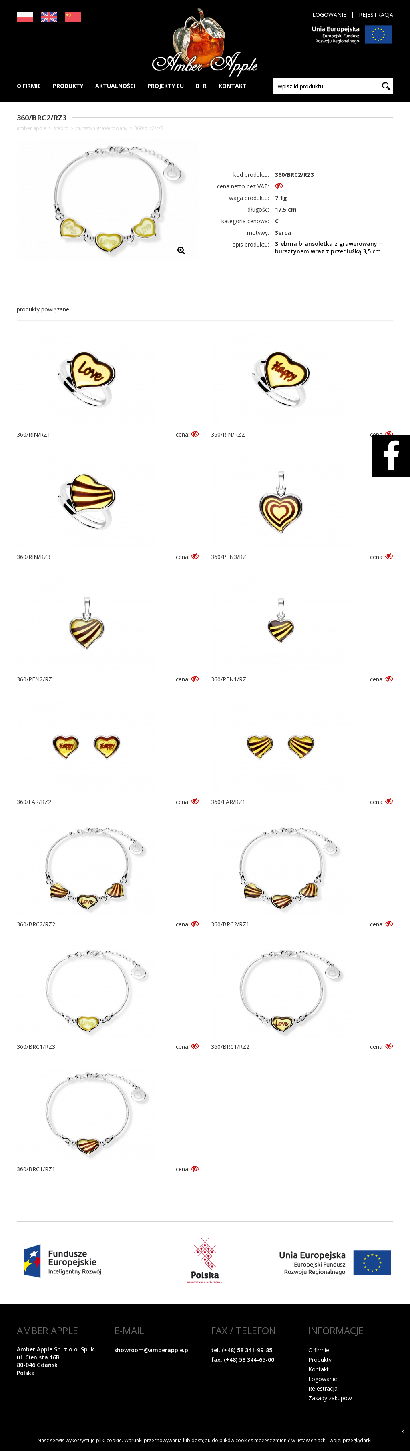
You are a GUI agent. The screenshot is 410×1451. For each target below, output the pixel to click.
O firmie (318, 1350)
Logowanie (329, 15)
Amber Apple (31, 128)
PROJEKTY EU (165, 86)
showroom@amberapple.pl (152, 1350)
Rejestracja (376, 15)
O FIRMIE (29, 86)
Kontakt (318, 1369)
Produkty (320, 1359)
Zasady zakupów (330, 1398)
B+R (201, 86)
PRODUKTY (68, 86)
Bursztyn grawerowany (101, 128)
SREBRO (61, 128)
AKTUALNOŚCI (115, 86)
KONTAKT (233, 86)
